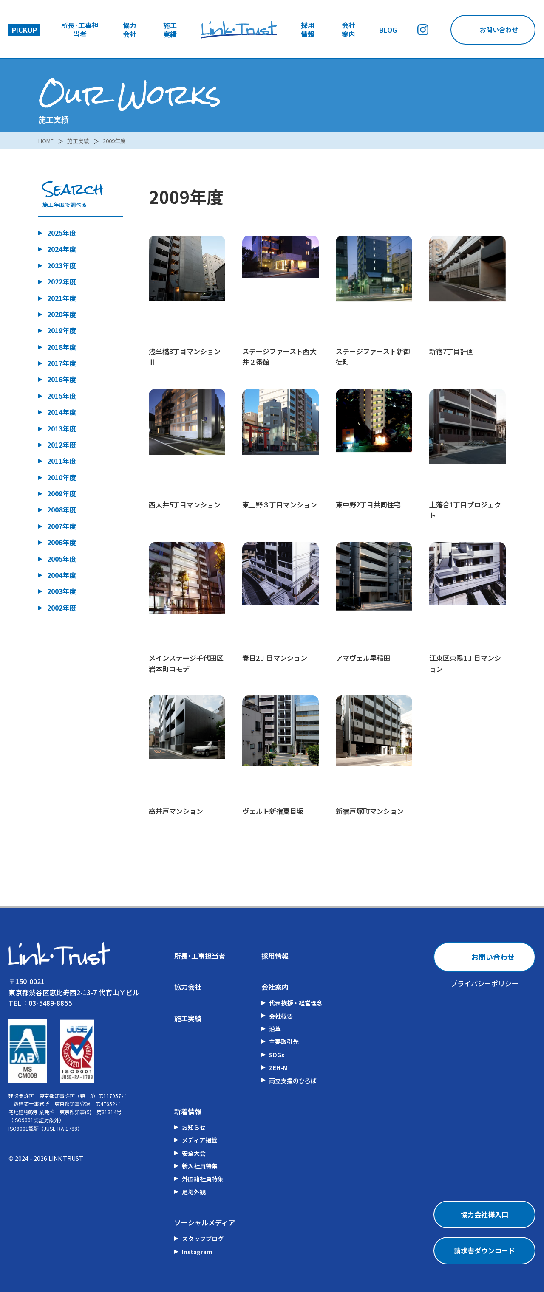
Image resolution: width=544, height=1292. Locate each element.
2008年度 (61, 510)
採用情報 (307, 30)
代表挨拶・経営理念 (296, 1003)
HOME (46, 140)
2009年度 (119, 140)
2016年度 (61, 379)
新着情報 (187, 1111)
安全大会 (194, 1153)
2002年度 (61, 607)
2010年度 (61, 477)
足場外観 (194, 1192)
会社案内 (348, 30)
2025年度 (61, 233)
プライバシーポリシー (484, 983)
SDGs (276, 1054)
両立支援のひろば (293, 1080)
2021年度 (61, 298)
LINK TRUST (65, 1158)
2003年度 (61, 591)
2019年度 (61, 330)
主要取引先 (284, 1042)
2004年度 (61, 575)
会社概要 (281, 1016)
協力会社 (129, 30)
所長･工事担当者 (80, 30)
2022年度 (61, 281)
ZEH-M (278, 1067)
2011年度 (61, 461)
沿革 (275, 1029)
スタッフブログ (203, 1238)
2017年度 (61, 363)
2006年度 (61, 542)
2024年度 (61, 249)
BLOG (388, 29)
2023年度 (61, 265)
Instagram (197, 1251)
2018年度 (61, 347)
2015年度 (61, 396)
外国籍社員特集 (203, 1179)
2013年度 (61, 428)
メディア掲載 (199, 1140)
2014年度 (61, 412)
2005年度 (61, 559)
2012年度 (61, 444)
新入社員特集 (200, 1166)
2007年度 (61, 526)
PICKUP (24, 30)
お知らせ (194, 1127)
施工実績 (170, 30)
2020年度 (61, 314)
